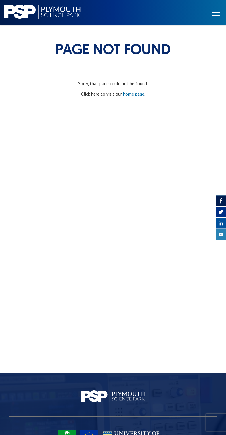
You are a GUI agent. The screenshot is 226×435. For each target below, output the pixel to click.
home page (133, 94)
